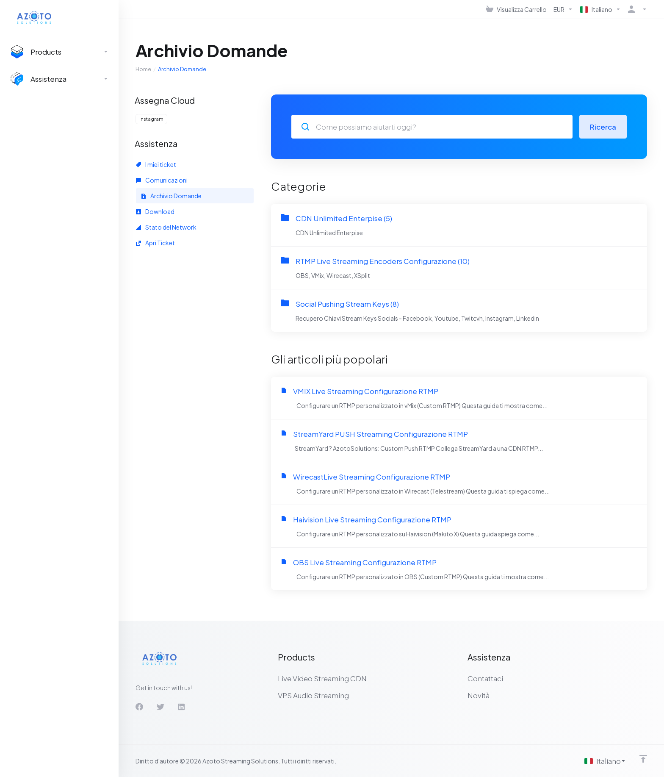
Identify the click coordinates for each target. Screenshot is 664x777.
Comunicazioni (162, 180)
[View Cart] (516, 9)
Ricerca (603, 126)
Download (155, 211)
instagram (151, 119)
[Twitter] (160, 706)
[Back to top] (643, 759)
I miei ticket (156, 164)
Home (143, 69)
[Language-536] (600, 9)
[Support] (59, 78)
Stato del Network (166, 227)
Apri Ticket (155, 243)
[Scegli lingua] (605, 761)
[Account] (635, 9)
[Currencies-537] (563, 9)
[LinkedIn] (181, 706)
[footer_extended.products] (59, 51)
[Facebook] (139, 706)
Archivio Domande (171, 196)
